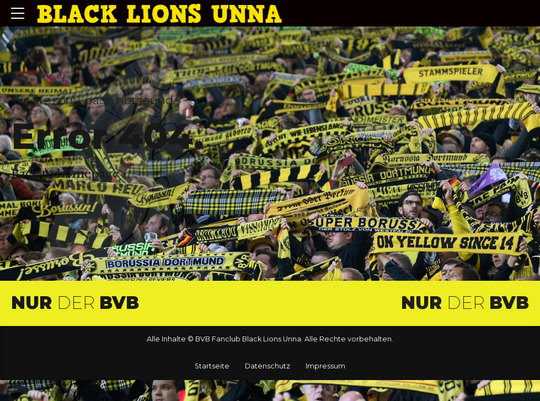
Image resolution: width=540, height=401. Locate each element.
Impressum (325, 366)
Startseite (212, 366)
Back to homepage (65, 174)
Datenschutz (267, 366)
